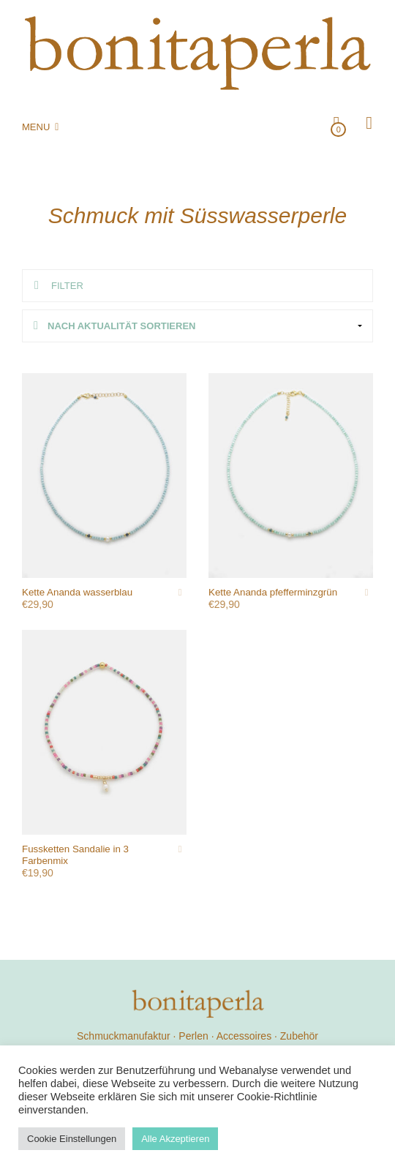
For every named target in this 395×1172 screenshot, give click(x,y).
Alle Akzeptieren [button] (175, 1138)
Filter (67, 285)
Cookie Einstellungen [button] (71, 1138)
